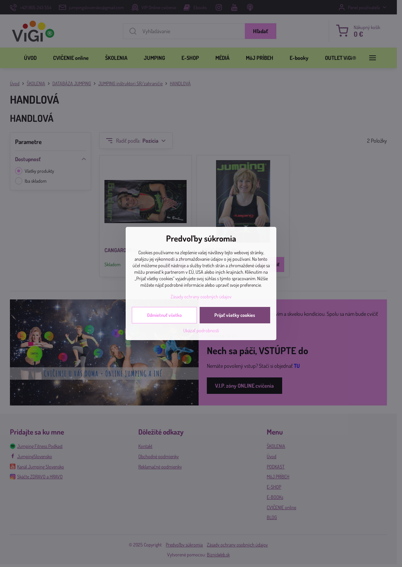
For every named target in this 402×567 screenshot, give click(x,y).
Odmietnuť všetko (164, 315)
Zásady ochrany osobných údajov (201, 296)
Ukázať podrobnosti (201, 330)
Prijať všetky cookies (234, 315)
